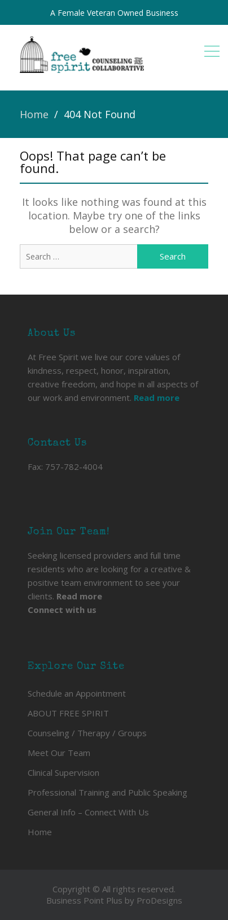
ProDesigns (159, 900)
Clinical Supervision (63, 772)
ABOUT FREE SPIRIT (68, 713)
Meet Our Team (59, 752)
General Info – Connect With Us (88, 812)
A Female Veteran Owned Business (114, 13)
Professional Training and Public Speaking (107, 792)
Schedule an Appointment (77, 693)
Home (40, 831)
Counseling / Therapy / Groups (87, 732)
